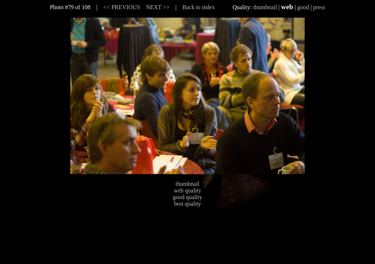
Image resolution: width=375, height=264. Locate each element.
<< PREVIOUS (121, 7)
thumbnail (265, 7)
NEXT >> (157, 7)
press (319, 7)
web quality (187, 190)
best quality (187, 204)
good (303, 7)
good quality (187, 197)
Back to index (198, 7)
